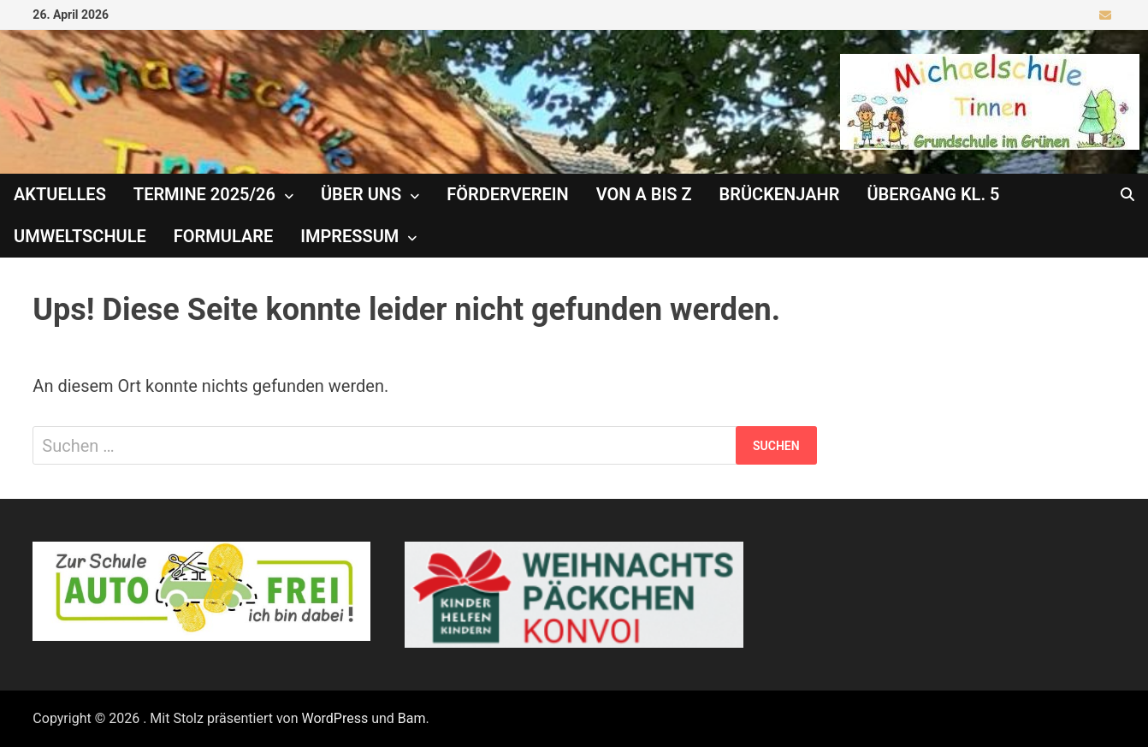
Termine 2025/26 (204, 194)
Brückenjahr (779, 194)
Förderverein (507, 194)
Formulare (223, 236)
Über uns (361, 194)
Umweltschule (80, 236)
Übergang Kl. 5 (933, 194)
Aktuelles (60, 194)
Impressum (349, 236)
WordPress (334, 718)
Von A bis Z (644, 194)
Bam (412, 718)
